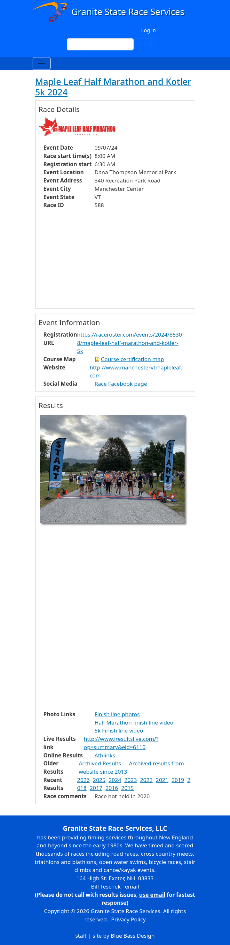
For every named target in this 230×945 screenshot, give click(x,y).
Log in (148, 30)
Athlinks (105, 755)
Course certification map (132, 359)
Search (146, 44)
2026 (83, 780)
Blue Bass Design (133, 935)
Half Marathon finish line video (134, 722)
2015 (127, 788)
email (132, 886)
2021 (162, 780)
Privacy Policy (128, 919)
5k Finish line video (119, 730)
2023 (130, 780)
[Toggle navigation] (42, 63)
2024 (115, 780)
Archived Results (100, 763)
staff (81, 935)
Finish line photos (117, 714)
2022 (146, 780)
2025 (99, 780)
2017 (96, 788)
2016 (112, 788)
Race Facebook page (121, 383)
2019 (177, 780)
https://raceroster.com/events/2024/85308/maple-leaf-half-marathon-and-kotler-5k (129, 342)
